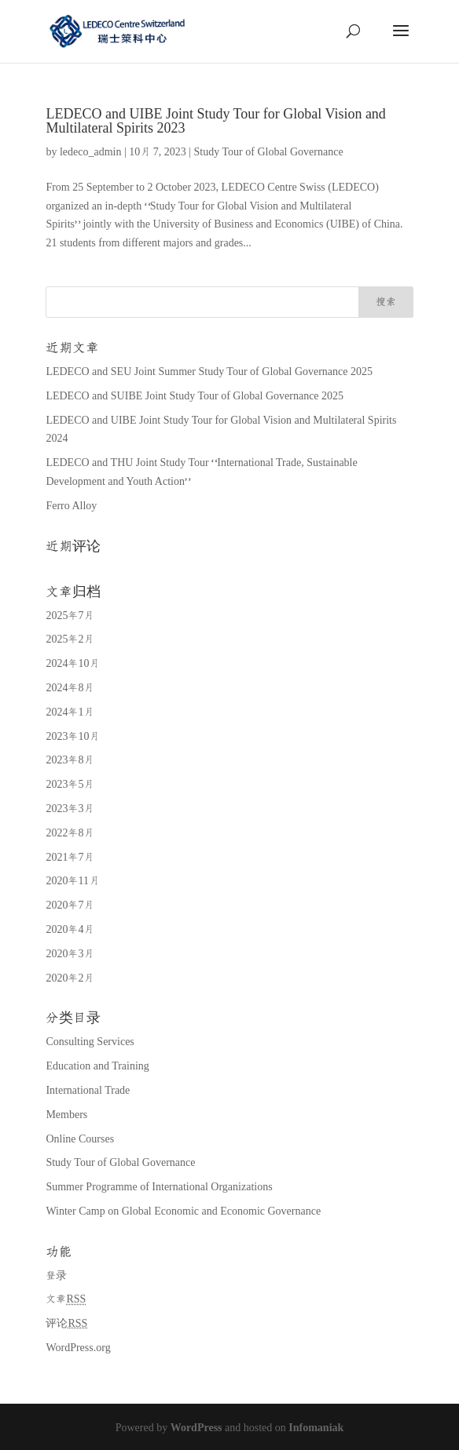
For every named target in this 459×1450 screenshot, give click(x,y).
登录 (56, 1275)
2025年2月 (70, 639)
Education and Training (97, 1066)
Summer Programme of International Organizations (159, 1187)
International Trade (88, 1090)
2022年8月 (70, 833)
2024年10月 (72, 663)
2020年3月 (70, 954)
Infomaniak (315, 1428)
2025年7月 (70, 615)
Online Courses (80, 1139)
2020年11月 (72, 881)
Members (66, 1114)
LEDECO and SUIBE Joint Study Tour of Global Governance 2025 (194, 396)
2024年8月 (70, 688)
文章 (66, 1299)
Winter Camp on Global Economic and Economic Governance (183, 1211)
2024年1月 (70, 712)
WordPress (196, 1428)
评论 (66, 1323)
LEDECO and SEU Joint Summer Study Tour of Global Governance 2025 (209, 371)
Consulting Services (90, 1041)
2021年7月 (70, 857)
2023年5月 (70, 784)
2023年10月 (72, 736)
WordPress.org (78, 1348)
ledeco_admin (91, 152)
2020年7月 (70, 905)
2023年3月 (70, 808)
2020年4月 (70, 929)
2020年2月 (70, 978)
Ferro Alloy (71, 506)
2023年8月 (70, 760)
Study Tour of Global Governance (268, 152)
